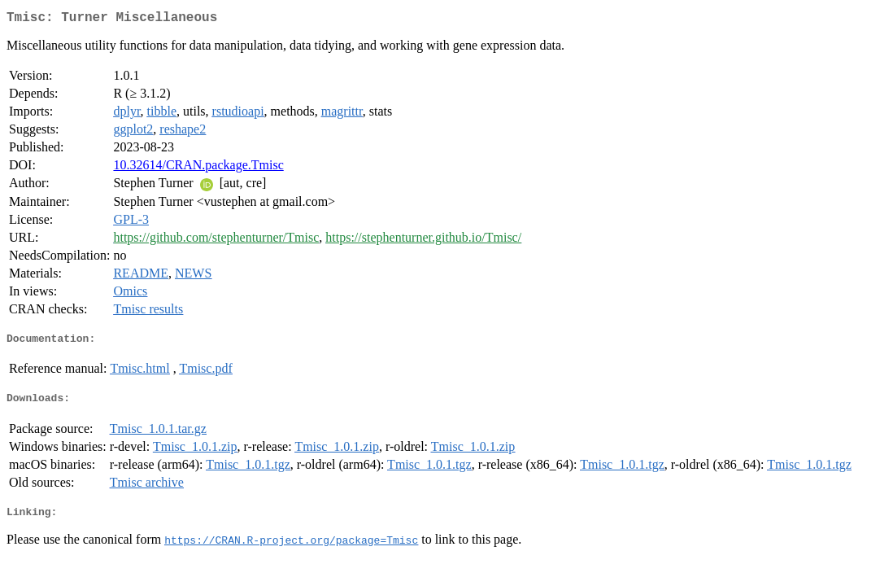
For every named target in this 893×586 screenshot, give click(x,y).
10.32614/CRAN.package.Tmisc (198, 168)
